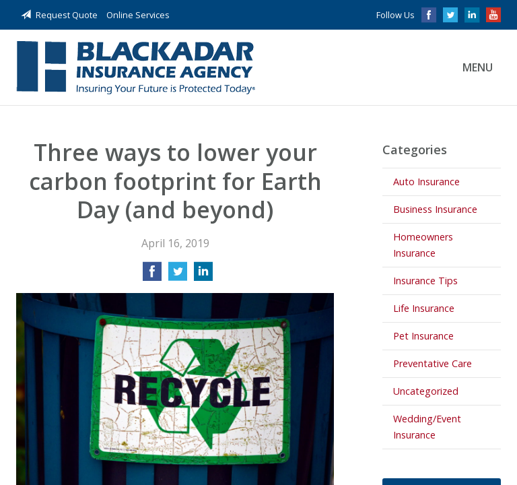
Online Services (138, 15)
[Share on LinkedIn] (203, 275)
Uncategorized (425, 391)
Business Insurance (435, 209)
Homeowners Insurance (423, 244)
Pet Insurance (423, 335)
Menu (477, 67)
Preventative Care (432, 363)
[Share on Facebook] (152, 275)
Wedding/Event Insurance (427, 426)
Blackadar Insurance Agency (135, 67)
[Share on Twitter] (177, 275)
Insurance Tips (425, 280)
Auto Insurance (426, 181)
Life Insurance (423, 308)
